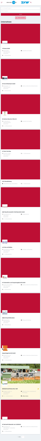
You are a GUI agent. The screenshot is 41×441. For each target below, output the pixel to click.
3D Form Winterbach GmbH (8, 83)
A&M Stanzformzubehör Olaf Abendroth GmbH (13, 212)
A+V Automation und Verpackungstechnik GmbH (13, 282)
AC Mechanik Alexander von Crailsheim (11, 424)
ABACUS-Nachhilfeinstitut (8, 318)
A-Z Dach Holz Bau (6, 151)
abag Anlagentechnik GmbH (9, 353)
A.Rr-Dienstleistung (6, 181)
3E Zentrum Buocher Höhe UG (9, 119)
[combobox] (20, 8)
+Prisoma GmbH (6, 48)
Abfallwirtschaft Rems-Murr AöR (10, 388)
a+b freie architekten (7, 247)
